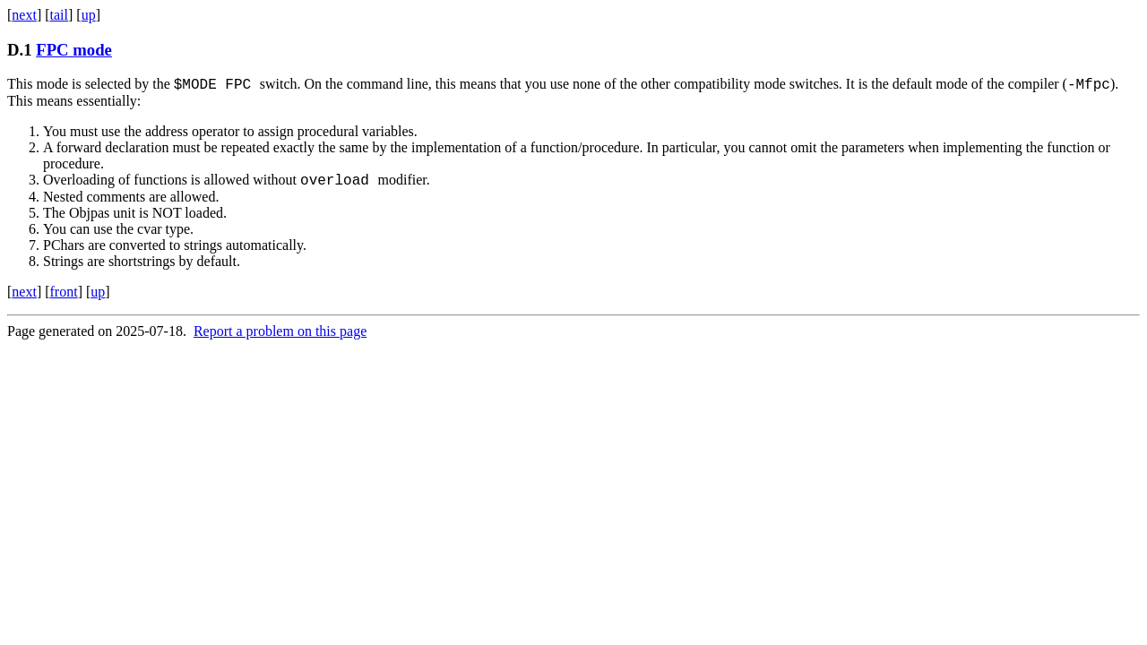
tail (59, 14)
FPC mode (74, 49)
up (89, 14)
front (64, 297)
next (24, 14)
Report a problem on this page (280, 336)
